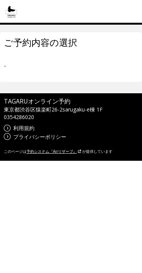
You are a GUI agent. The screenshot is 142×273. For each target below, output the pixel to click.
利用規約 (19, 128)
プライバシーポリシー (35, 136)
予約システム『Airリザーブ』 (54, 151)
